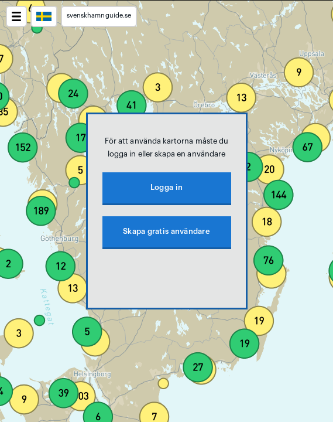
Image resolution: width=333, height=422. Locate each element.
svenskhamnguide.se (99, 15)
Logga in (166, 187)
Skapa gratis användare (166, 231)
